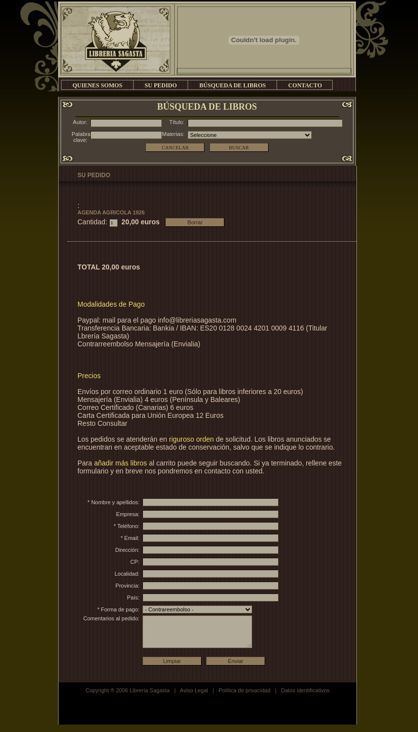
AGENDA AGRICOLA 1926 (111, 212)
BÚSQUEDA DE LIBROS (232, 85)
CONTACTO (305, 85)
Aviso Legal (194, 698)
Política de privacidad (244, 698)
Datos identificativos (305, 698)
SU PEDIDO (160, 85)
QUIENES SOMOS (97, 85)
